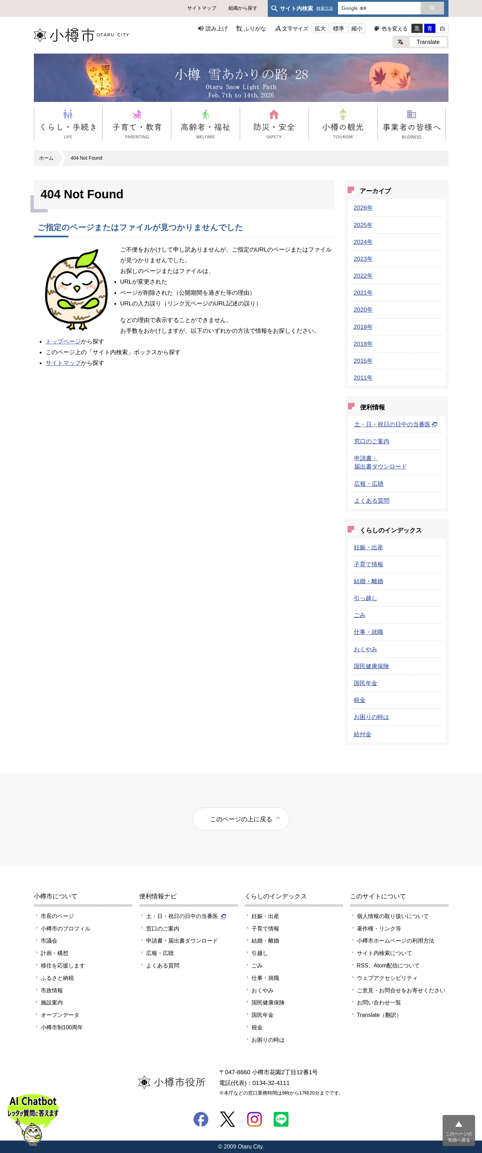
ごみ (360, 615)
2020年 (363, 309)
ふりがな (255, 28)
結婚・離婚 (368, 581)
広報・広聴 (369, 483)
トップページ (63, 341)
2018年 (363, 343)
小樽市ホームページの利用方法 (395, 940)
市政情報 (52, 990)
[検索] (378, 9)
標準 (338, 28)
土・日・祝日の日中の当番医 (395, 424)
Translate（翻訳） (379, 1015)
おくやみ (365, 649)
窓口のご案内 (371, 441)
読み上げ (217, 28)
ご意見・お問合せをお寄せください (401, 990)
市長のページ (57, 916)
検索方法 (324, 8)
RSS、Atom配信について (388, 965)
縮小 (356, 28)
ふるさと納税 (57, 978)
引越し (260, 953)
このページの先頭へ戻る (458, 1137)
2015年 (363, 360)
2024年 (363, 241)
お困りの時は (371, 716)
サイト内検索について (384, 953)
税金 (360, 700)
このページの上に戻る (241, 819)
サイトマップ (201, 8)
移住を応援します (63, 965)
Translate (428, 42)
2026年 (363, 207)
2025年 (363, 224)
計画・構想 (54, 953)
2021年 (363, 292)
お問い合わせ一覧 (379, 1002)
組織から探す (242, 8)
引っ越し (365, 598)
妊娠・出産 (368, 547)
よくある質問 (371, 500)
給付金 (362, 734)
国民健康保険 (371, 666)
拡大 (320, 28)
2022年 (363, 275)
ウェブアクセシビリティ (387, 978)
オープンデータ (60, 1015)
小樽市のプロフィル (66, 928)
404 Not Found (86, 158)
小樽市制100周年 (62, 1027)
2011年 (363, 377)
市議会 (49, 940)
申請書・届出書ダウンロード (182, 940)
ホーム (46, 158)
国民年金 (365, 683)
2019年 (363, 326)
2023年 (363, 258)
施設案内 (52, 1002)
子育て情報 (368, 564)
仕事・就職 (368, 632)
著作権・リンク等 (379, 928)
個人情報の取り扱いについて (393, 916)
